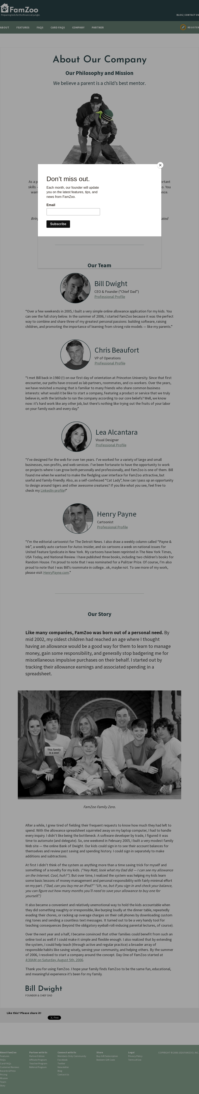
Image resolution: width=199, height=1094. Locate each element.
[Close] (160, 165)
